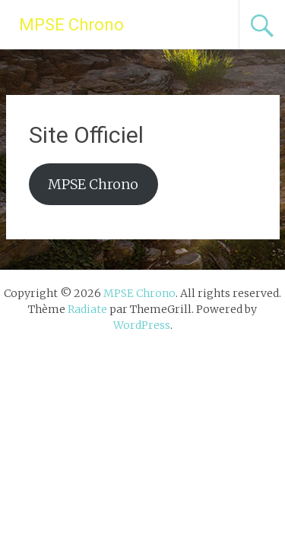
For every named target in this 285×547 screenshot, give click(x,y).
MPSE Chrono (71, 24)
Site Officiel (86, 135)
